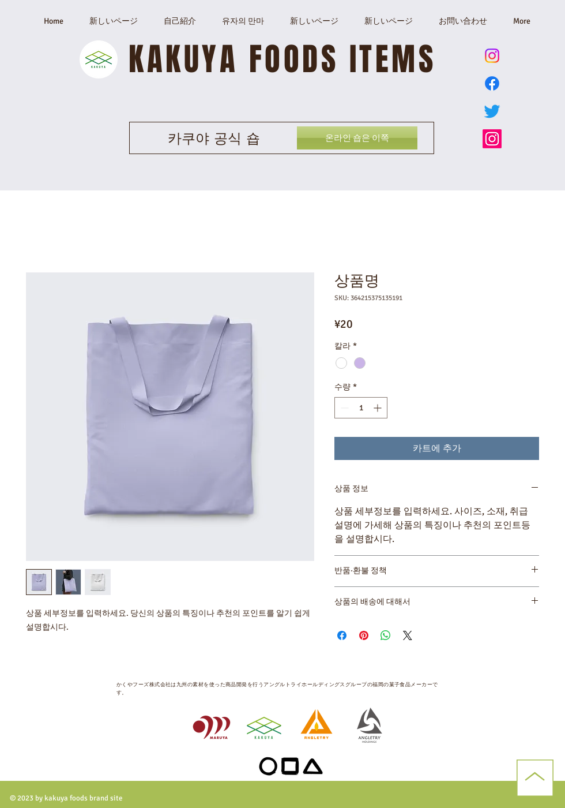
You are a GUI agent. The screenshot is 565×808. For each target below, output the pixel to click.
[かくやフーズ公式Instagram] (492, 138)
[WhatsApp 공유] (386, 635)
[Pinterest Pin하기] (364, 635)
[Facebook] (492, 83)
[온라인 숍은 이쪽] (357, 137)
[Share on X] (408, 635)
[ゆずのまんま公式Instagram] (492, 55)
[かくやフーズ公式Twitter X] (492, 111)
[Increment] (378, 408)
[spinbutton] (361, 408)
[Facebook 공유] (342, 635)
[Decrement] (343, 408)
